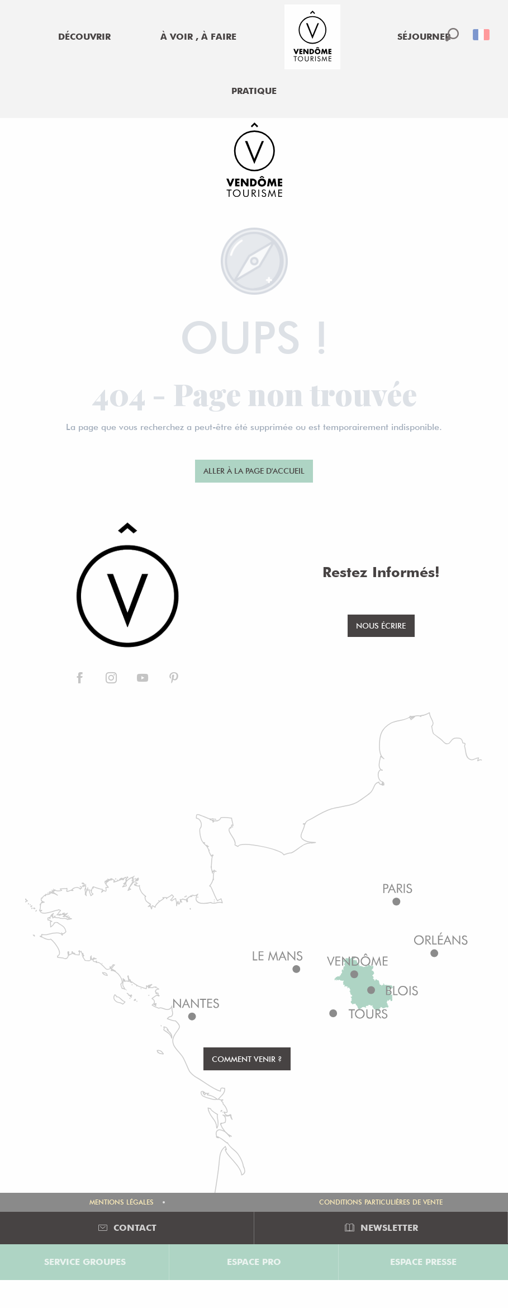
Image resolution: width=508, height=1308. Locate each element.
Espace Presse (423, 1262)
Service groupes (85, 1262)
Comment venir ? (247, 1059)
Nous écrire (381, 625)
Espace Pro (254, 1262)
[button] (452, 34)
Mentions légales (121, 1202)
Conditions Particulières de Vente (381, 1202)
